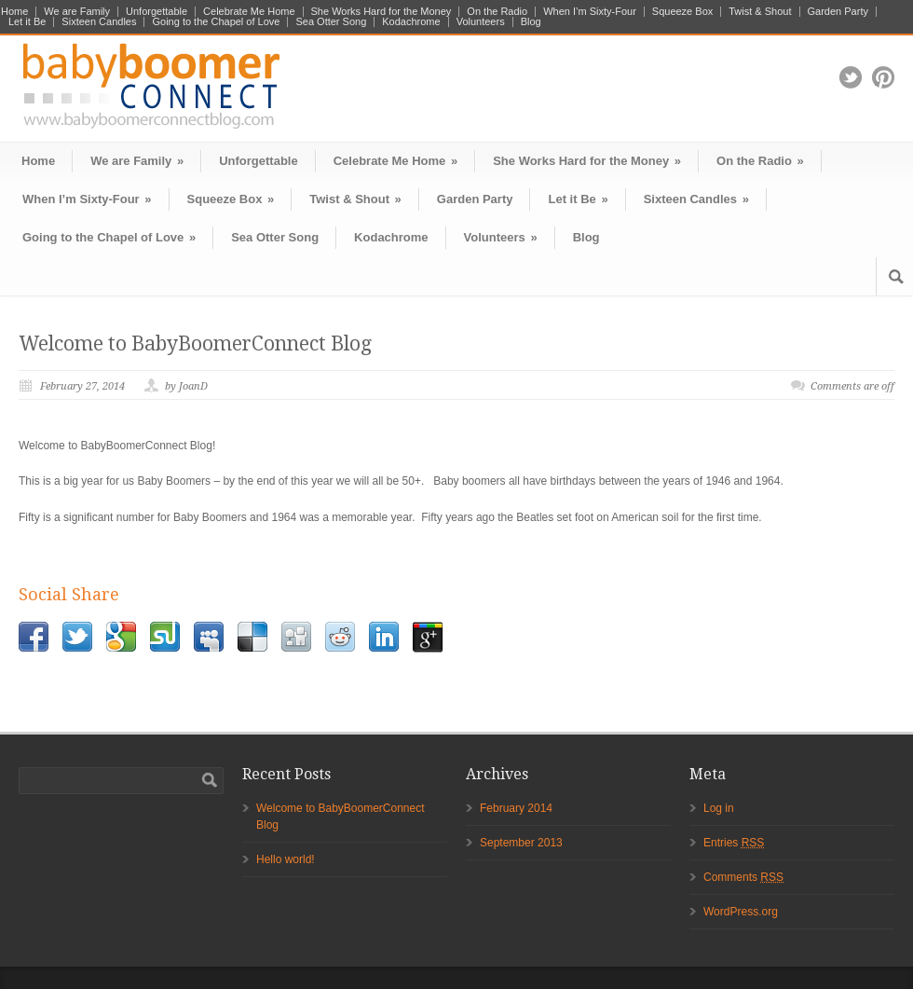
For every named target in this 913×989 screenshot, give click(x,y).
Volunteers (480, 22)
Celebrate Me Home (248, 12)
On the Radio (497, 12)
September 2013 (521, 842)
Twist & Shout (760, 12)
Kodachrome (411, 22)
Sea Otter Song (330, 22)
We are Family (77, 12)
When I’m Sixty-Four (589, 12)
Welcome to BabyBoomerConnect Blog (195, 343)
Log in (718, 808)
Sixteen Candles (98, 22)
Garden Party (838, 12)
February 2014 (516, 808)
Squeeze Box (682, 12)
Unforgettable (156, 12)
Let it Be (27, 22)
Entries (733, 842)
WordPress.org (740, 911)
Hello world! (285, 859)
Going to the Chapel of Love (215, 22)
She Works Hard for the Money (381, 12)
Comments (743, 877)
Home (14, 12)
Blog (531, 22)
